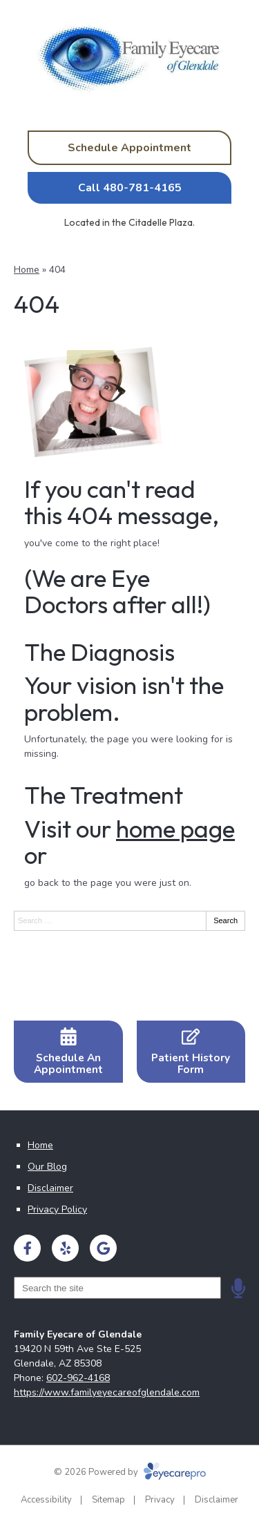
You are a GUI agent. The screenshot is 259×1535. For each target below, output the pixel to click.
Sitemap (108, 1500)
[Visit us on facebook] (27, 1248)
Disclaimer (50, 1188)
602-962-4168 (78, 1377)
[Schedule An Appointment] (68, 1052)
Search (225, 920)
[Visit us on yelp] (65, 1248)
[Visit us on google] (103, 1248)
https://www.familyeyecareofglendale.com (107, 1392)
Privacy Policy (57, 1209)
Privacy (160, 1500)
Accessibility (46, 1500)
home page (175, 828)
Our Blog (47, 1166)
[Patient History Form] (191, 1052)
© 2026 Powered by (130, 1472)
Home (26, 269)
